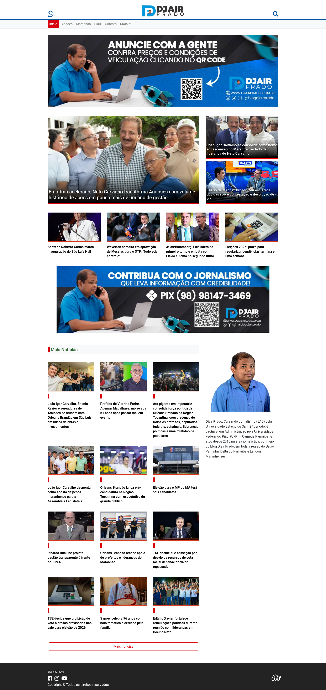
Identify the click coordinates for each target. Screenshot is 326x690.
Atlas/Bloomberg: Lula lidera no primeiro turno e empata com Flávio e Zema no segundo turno (190, 251)
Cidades (67, 24)
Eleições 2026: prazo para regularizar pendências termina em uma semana (251, 251)
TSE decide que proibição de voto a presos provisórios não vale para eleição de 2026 (70, 623)
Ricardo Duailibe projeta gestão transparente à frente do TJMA (69, 557)
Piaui (97, 24)
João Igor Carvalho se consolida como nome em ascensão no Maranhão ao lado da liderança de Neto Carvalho (242, 149)
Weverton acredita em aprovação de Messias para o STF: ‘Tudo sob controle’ (132, 251)
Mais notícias (123, 646)
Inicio (53, 24)
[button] (59, 160)
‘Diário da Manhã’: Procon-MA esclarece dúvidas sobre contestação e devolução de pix (240, 194)
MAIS (124, 24)
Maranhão (83, 24)
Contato (111, 24)
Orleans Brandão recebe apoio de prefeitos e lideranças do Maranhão (122, 557)
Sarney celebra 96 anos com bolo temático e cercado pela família (121, 623)
